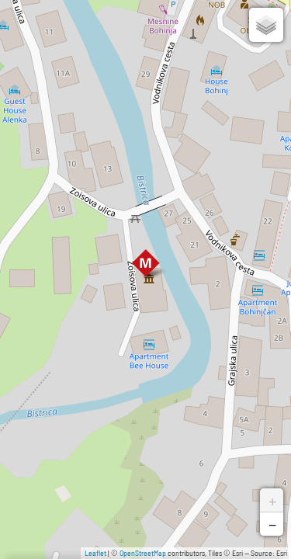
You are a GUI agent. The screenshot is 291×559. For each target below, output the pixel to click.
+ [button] (272, 500)
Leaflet (95, 552)
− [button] (272, 524)
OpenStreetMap (143, 552)
